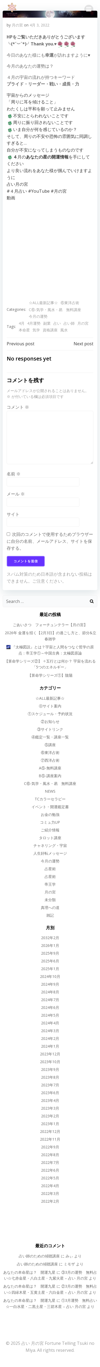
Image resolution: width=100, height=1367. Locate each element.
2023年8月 (50, 1077)
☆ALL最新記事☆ (43, 302)
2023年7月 (50, 1084)
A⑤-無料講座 (50, 767)
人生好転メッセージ (50, 853)
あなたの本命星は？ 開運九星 (29, 1272)
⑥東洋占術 (70, 302)
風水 (64, 329)
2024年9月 (50, 984)
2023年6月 (50, 1092)
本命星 (24, 329)
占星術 (50, 868)
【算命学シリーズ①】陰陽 (50, 675)
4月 (22, 323)
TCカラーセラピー (50, 798)
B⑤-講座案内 (50, 775)
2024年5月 (50, 1015)
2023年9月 (50, 1069)
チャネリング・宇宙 (50, 845)
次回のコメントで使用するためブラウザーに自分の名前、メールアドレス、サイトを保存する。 (50, 541)
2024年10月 (50, 976)
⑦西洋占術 (50, 760)
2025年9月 (50, 953)
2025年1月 (50, 968)
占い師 (69, 323)
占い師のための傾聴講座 (39, 1255)
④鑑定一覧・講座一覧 (50, 736)
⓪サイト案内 (50, 705)
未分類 (50, 899)
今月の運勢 (38, 316)
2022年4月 (50, 1185)
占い (57, 323)
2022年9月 (50, 1146)
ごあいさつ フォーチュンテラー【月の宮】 (50, 624)
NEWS (50, 791)
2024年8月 (50, 991)
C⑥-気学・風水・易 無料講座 (55, 309)
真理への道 (50, 907)
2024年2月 (50, 1038)
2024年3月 (50, 1030)
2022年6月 (50, 1170)
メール (16, 494)
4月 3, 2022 (39, 25)
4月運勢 (34, 323)
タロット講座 (50, 837)
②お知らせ (50, 721)
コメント (18, 407)
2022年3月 (50, 1193)
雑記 (50, 915)
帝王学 (50, 884)
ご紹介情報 (50, 829)
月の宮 (17, 25)
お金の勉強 (50, 814)
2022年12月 (50, 1131)
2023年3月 (50, 1108)
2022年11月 (50, 1139)
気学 (36, 329)
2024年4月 (50, 1022)
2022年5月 (50, 1177)
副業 (47, 323)
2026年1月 (50, 945)
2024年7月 (50, 999)
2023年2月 (50, 1115)
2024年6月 (50, 1007)
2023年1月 (50, 1123)
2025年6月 (50, 960)
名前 (14, 474)
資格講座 (50, 329)
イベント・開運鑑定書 (50, 806)
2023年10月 (50, 1061)
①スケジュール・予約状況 (50, 713)
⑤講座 (50, 744)
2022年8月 (50, 1154)
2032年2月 (50, 937)
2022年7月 (50, 1162)
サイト (13, 514)
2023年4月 (50, 1100)
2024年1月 (50, 1046)
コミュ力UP (50, 822)
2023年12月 (50, 1053)
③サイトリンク (50, 729)
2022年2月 (50, 1201)
